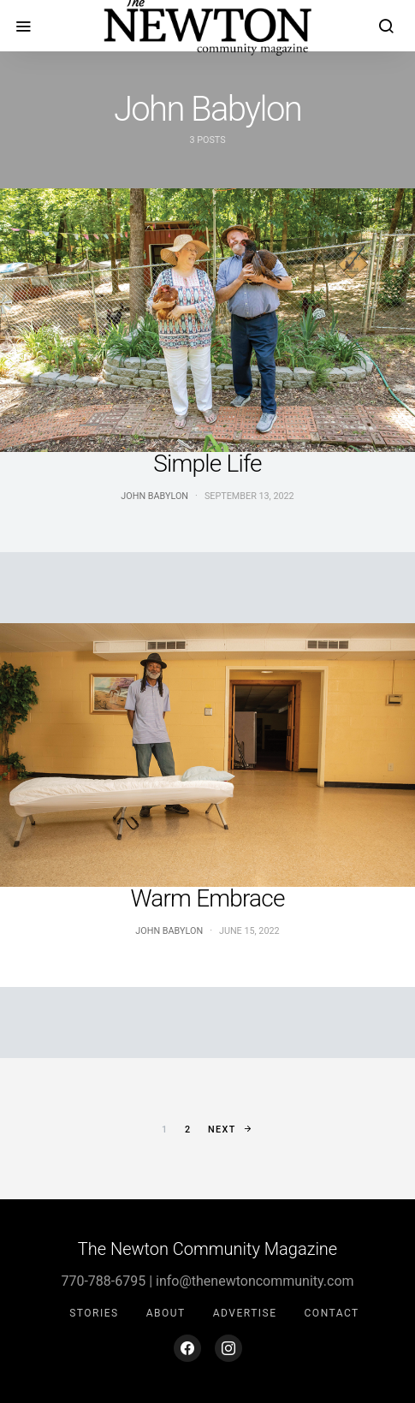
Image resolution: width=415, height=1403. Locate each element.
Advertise (245, 1313)
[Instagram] (228, 1348)
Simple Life (207, 463)
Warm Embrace (207, 898)
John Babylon (154, 496)
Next (222, 1129)
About (166, 1313)
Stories (93, 1313)
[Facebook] (187, 1348)
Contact (332, 1313)
